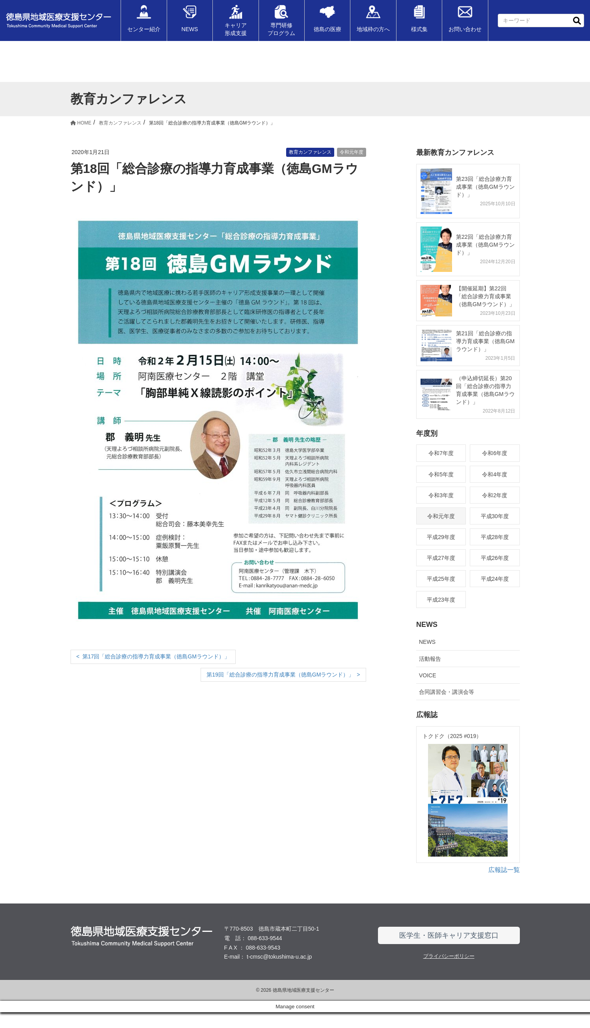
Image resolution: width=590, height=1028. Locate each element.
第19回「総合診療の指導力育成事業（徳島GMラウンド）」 (280, 674)
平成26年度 (495, 558)
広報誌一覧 (504, 885)
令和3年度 (441, 495)
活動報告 (430, 659)
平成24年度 (495, 579)
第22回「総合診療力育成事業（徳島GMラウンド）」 (485, 245)
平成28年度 (495, 537)
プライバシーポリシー (449, 972)
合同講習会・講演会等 (446, 692)
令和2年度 (494, 495)
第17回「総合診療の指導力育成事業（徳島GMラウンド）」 (156, 656)
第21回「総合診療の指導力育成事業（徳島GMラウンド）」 (485, 341)
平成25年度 (441, 579)
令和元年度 (351, 152)
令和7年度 (441, 453)
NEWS (427, 642)
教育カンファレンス (310, 152)
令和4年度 (494, 474)
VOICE (427, 675)
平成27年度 (441, 558)
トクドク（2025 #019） (452, 736)
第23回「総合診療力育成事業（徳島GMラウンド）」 (485, 187)
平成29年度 (441, 537)
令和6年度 (494, 453)
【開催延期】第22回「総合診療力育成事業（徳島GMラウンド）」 (485, 296)
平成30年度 (495, 516)
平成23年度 (441, 600)
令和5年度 (441, 474)
